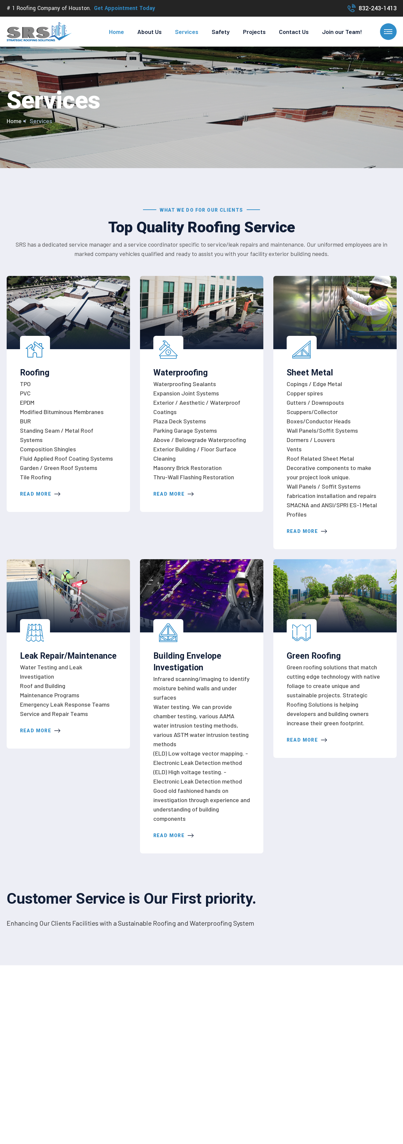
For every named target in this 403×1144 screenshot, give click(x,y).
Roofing (34, 372)
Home (116, 31)
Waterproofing (180, 372)
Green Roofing (314, 656)
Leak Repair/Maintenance (68, 656)
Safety (221, 31)
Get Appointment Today (124, 8)
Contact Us (294, 31)
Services (186, 31)
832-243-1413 (378, 8)
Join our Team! (342, 31)
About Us (149, 31)
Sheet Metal (310, 372)
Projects (254, 31)
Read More (40, 494)
